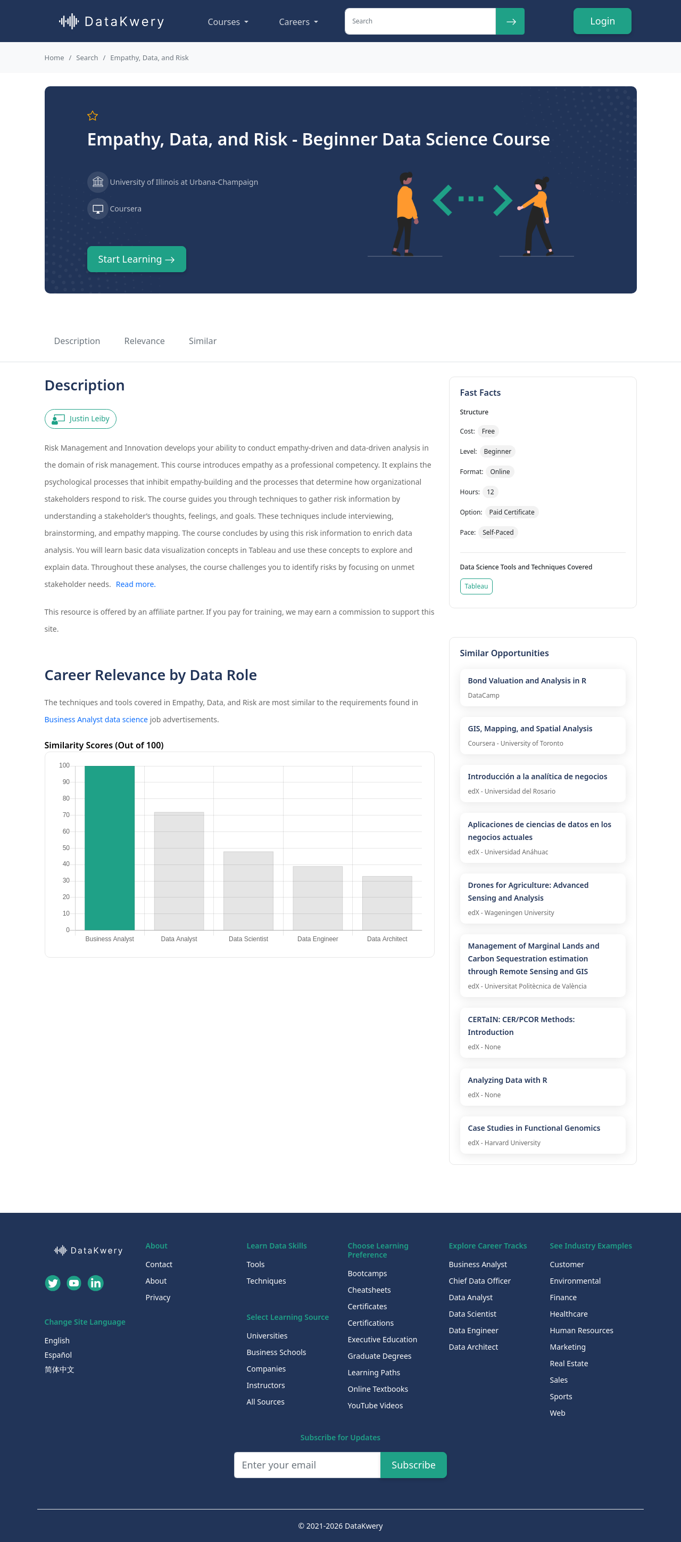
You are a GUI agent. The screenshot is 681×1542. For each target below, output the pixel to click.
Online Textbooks (378, 1389)
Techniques (266, 1281)
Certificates (367, 1306)
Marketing (568, 1347)
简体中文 (59, 1369)
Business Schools (276, 1352)
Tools (256, 1264)
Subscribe (414, 1464)
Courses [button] (225, 22)
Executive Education (383, 1339)
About (156, 1281)
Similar (203, 341)
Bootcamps (367, 1273)
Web (558, 1413)
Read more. (136, 584)
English (57, 1340)
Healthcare (569, 1314)
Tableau (476, 586)
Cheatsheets (369, 1290)
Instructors (266, 1385)
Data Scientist (473, 1314)
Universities (267, 1336)
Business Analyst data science (96, 719)
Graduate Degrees (380, 1356)
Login (602, 20)
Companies (266, 1369)
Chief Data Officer (480, 1281)
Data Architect (474, 1347)
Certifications (371, 1323)
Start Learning (137, 258)
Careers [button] (295, 22)
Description (77, 341)
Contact (159, 1264)
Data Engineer (474, 1330)
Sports (561, 1396)
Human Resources (582, 1330)
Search (87, 57)
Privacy (158, 1297)
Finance (563, 1297)
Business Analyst (478, 1264)
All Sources (266, 1402)
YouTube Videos (375, 1405)
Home (54, 57)
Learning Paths (374, 1372)
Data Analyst (471, 1297)
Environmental (575, 1281)
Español (58, 1355)
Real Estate (569, 1363)
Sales (559, 1380)
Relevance (144, 341)
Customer (567, 1264)
